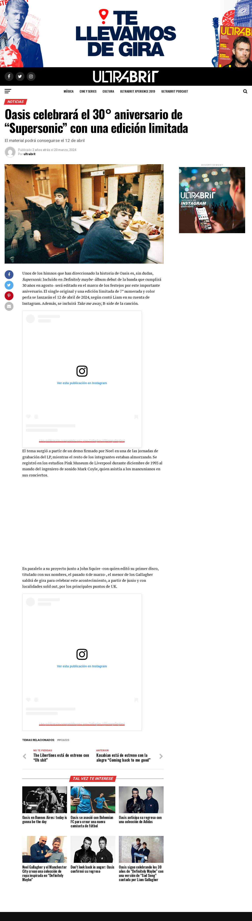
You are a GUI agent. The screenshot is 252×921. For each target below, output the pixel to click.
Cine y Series (88, 91)
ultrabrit (29, 154)
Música (68, 91)
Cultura (108, 91)
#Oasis (64, 740)
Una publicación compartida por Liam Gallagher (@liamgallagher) (82, 440)
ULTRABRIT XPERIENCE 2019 (137, 91)
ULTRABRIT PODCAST (174, 91)
